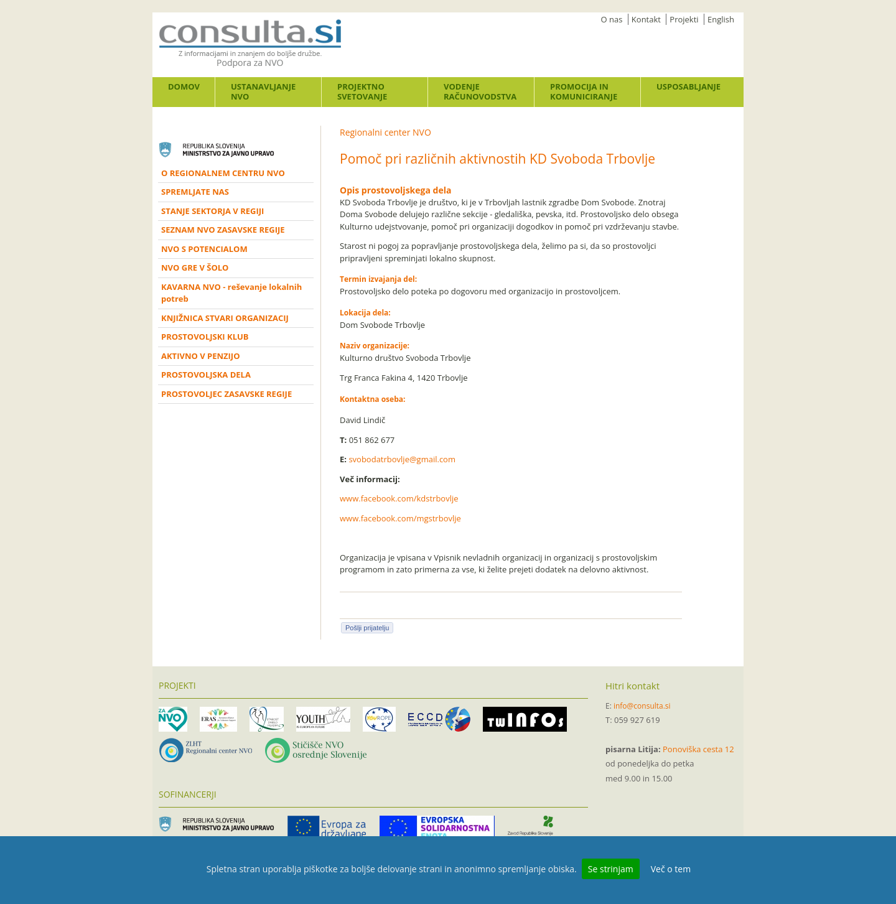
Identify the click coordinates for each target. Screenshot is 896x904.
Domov (184, 86)
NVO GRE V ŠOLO (194, 267)
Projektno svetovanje (362, 91)
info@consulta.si (642, 706)
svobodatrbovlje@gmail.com (401, 459)
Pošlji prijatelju (367, 627)
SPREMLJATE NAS (195, 191)
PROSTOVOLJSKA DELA (206, 374)
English (720, 19)
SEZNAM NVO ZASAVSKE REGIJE (223, 229)
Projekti (684, 19)
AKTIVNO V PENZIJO (200, 355)
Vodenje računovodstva (480, 91)
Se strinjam (610, 869)
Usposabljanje (688, 86)
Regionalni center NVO (385, 132)
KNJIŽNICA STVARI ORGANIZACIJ (225, 318)
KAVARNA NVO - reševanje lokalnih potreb (231, 293)
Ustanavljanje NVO (263, 91)
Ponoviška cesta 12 (698, 749)
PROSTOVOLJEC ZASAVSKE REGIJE (226, 393)
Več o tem (671, 869)
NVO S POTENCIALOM (204, 248)
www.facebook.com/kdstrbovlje (399, 498)
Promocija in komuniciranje (583, 91)
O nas (612, 19)
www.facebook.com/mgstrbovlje (400, 518)
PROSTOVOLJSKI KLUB (205, 336)
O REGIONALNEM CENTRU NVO (223, 173)
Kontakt (646, 19)
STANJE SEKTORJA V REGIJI (212, 211)
